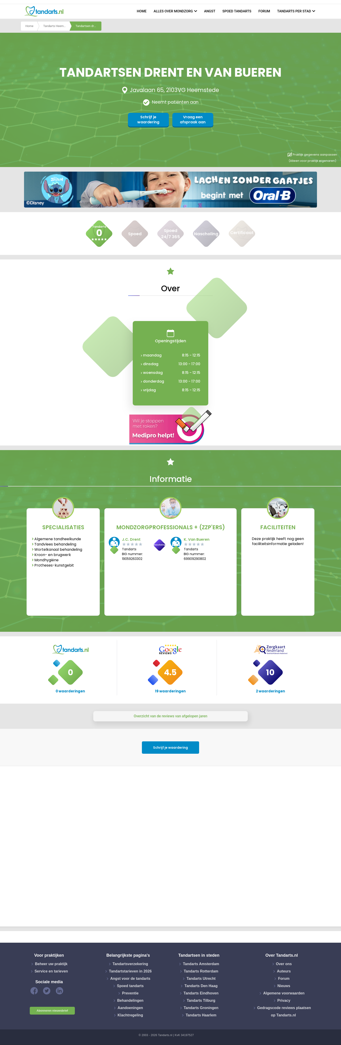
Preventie (130, 993)
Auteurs (284, 971)
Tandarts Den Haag (201, 986)
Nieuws (283, 986)
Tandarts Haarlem (201, 1015)
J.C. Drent (131, 539)
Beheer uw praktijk (51, 964)
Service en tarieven (51, 971)
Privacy (283, 1000)
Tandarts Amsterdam (201, 964)
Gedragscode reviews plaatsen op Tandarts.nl (284, 1011)
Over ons (284, 964)
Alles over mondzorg (173, 11)
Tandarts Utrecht (201, 978)
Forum (264, 11)
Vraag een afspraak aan (193, 119)
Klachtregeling (130, 1015)
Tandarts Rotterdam (201, 971)
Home (142, 11)
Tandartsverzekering (130, 964)
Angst (209, 11)
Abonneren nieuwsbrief (52, 1010)
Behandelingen (130, 1000)
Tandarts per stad (294, 11)
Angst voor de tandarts (130, 978)
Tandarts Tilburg (201, 1000)
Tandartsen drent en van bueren (89, 26)
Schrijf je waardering (148, 119)
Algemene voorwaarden (284, 993)
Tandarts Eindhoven (201, 993)
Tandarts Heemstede (56, 26)
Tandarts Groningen (201, 1008)
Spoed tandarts (236, 11)
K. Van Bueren (196, 539)
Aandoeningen (130, 1008)
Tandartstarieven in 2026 (130, 971)
